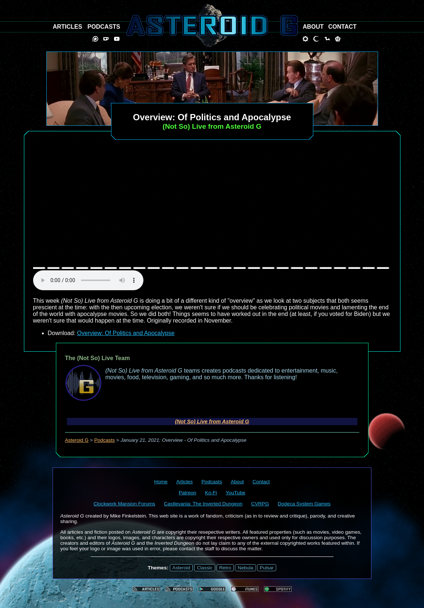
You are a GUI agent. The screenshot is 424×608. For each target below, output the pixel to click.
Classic (205, 567)
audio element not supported (88, 280)
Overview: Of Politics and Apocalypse (126, 333)
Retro (225, 567)
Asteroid (181, 567)
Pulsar (267, 567)
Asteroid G (77, 440)
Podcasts (104, 440)
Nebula (245, 567)
